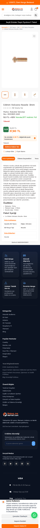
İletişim (5, 405)
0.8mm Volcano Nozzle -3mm (13, 29)
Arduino (5, 320)
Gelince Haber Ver (12, 147)
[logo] (17, 9)
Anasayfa (5, 27)
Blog (4, 331)
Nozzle (6, 237)
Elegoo (5, 356)
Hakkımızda (7, 391)
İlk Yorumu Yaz (17, 108)
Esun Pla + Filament (9, 351)
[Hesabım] (32, 9)
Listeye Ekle (8, 151)
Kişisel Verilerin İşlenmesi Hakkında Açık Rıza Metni (19, 370)
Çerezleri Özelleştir (20, 516)
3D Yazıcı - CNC (15, 27)
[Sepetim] (35, 9)
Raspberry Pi (7, 326)
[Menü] (3, 9)
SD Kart (5, 317)
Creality (5, 342)
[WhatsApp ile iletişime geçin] (34, 515)
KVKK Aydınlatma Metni (10, 367)
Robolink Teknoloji (17, 112)
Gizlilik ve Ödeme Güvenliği (12, 402)
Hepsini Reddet (20, 521)
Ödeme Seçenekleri (24, 158)
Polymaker (6, 348)
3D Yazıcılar (7, 323)
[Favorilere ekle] (34, 36)
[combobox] (20, 15)
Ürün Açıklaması (8, 158)
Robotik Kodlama (9, 314)
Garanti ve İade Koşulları (11, 399)
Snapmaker (7, 354)
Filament (6, 329)
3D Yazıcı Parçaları (28, 27)
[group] (20, 60)
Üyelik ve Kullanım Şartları (12, 394)
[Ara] (36, 15)
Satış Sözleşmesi (8, 396)
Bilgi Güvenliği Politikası (10, 377)
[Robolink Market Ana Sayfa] (20, 414)
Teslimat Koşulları (9, 388)
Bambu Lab (7, 345)
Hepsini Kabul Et (20, 526)
